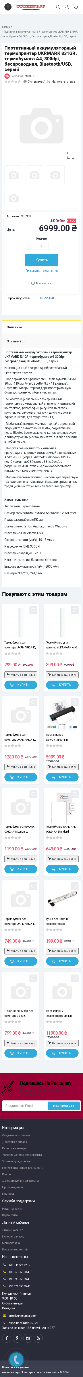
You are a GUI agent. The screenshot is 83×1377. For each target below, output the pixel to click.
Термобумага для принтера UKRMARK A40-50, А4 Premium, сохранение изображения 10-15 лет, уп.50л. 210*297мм (20, 921)
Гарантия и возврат (15, 1148)
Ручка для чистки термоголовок (57, 921)
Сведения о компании (16, 1135)
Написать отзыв (63, 81)
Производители (12, 1187)
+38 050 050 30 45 (16, 1272)
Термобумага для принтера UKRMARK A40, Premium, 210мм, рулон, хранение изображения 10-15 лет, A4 (61, 645)
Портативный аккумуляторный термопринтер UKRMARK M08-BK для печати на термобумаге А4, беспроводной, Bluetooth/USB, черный (62, 737)
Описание (14, 327)
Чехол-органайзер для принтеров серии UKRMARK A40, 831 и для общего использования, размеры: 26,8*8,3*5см (20, 1013)
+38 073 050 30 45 (16, 1286)
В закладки (43, 283)
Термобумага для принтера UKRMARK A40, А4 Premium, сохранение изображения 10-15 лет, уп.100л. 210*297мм (20, 737)
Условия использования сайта (22, 1154)
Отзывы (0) (16, 341)
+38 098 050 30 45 (16, 1279)
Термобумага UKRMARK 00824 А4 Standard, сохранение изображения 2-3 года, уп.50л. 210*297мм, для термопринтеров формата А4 (62, 829)
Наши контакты (12, 1208)
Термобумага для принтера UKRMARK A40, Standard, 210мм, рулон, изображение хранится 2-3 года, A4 (20, 645)
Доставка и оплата (14, 1142)
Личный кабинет (12, 1230)
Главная (7, 27)
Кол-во (41, 238)
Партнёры (8, 1193)
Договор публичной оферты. (20, 1180)
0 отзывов (35, 81)
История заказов (13, 1236)
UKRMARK (47, 298)
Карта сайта (10, 1215)
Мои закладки (11, 1243)
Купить (41, 260)
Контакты (8, 1174)
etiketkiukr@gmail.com (19, 1315)
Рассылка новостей (14, 1249)
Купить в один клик (42, 271)
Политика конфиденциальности (22, 1167)
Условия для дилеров (16, 1161)
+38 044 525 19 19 (16, 1264)
